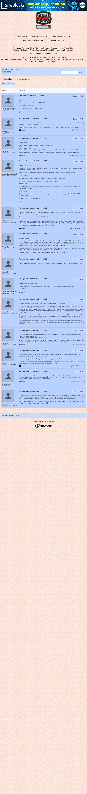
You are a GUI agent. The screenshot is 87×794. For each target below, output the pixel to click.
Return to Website (8, 69)
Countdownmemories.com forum (15, 79)
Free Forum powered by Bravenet (43, 422)
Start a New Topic (8, 84)
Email (23, 130)
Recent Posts (6, 72)
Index (17, 69)
